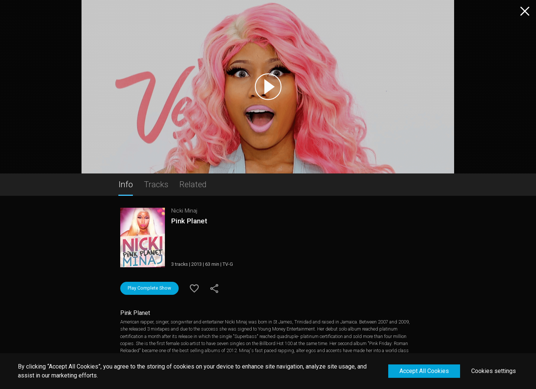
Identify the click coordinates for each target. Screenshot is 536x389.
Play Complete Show (149, 288)
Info (125, 184)
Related (193, 184)
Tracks (156, 184)
